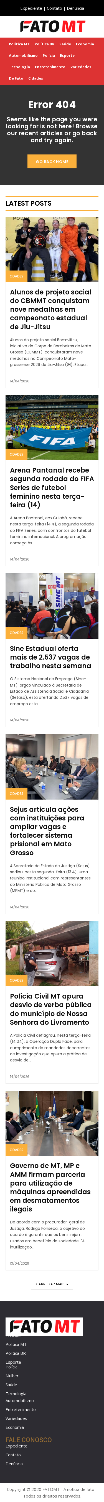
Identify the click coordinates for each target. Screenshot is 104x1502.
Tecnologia (16, 1393)
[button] (96, 26)
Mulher (12, 1375)
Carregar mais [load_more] (52, 1284)
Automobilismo (20, 1400)
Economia (15, 1427)
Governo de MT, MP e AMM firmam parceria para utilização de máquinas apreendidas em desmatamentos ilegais (50, 1187)
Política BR (16, 1353)
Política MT (16, 1344)
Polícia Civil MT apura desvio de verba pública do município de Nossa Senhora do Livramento (51, 1009)
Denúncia (75, 8)
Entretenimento (21, 1409)
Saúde (11, 1384)
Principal (13, 1335)
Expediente (31, 8)
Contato (54, 8)
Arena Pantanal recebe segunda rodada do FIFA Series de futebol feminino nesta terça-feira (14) (52, 488)
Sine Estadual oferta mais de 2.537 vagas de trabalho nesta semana (50, 657)
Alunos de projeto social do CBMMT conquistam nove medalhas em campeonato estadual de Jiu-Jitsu (50, 309)
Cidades (16, 276)
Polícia (11, 1367)
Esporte (13, 1362)
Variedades (16, 1418)
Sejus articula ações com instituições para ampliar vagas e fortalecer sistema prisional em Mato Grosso (47, 831)
